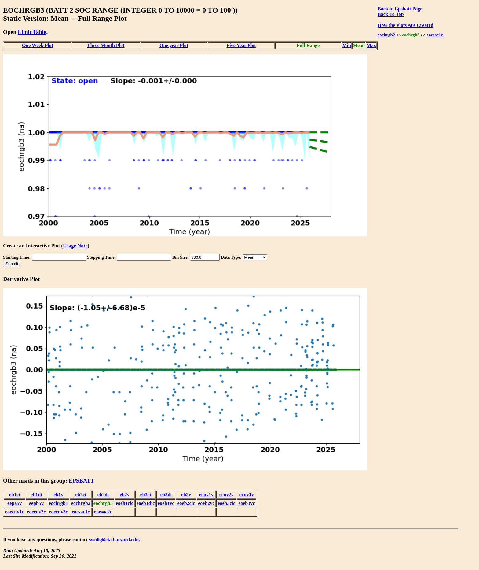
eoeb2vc (206, 503)
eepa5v (14, 503)
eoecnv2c (36, 511)
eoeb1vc (166, 503)
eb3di (166, 494)
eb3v (186, 494)
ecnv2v (226, 494)
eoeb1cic (124, 503)
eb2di (103, 494)
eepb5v (36, 503)
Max (371, 45)
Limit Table (32, 32)
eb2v (125, 494)
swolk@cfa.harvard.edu (114, 539)
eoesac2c (103, 511)
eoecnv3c (58, 511)
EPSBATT (81, 480)
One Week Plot (37, 45)
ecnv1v (206, 494)
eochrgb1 (58, 503)
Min (346, 45)
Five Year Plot (241, 45)
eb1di (36, 494)
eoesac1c (435, 34)
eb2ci (80, 494)
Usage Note (75, 246)
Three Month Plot (105, 45)
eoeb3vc (246, 503)
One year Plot (173, 45)
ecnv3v (247, 494)
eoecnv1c (14, 511)
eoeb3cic (226, 503)
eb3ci (145, 494)
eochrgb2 (386, 34)
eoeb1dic (146, 503)
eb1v (58, 494)
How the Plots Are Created (405, 25)
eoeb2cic (186, 503)
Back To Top (391, 14)
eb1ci (14, 494)
